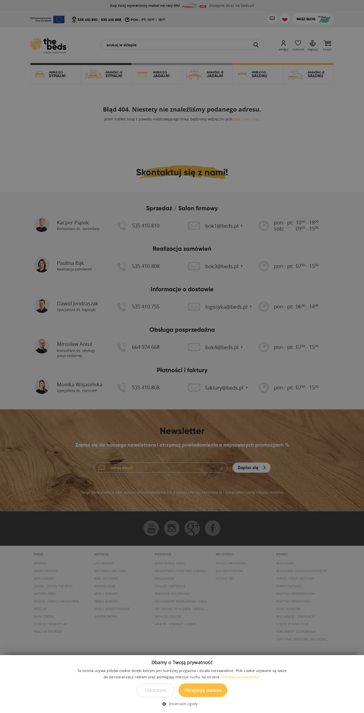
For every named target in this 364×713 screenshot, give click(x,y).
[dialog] (182, 356)
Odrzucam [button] (155, 690)
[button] (182, 704)
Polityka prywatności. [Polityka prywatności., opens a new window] (241, 676)
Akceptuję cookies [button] (203, 690)
